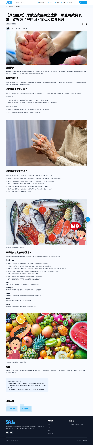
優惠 (57, 2)
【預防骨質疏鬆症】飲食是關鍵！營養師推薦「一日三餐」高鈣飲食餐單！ (26, 389)
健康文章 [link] (18, 6)
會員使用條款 (78, 440)
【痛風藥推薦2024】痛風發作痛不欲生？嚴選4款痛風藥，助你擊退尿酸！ (26, 383)
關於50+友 (70, 2)
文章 (49, 427)
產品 (49, 424)
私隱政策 (85, 440)
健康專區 (11, 6)
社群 (63, 2)
